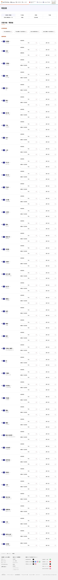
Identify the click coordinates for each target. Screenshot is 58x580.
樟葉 (7, 323)
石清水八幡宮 (9, 348)
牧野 (7, 311)
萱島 (7, 224)
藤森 (7, 422)
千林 (7, 125)
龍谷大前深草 (9, 435)
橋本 (7, 336)
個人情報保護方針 (17, 574)
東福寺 (7, 472)
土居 (7, 150)
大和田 (7, 212)
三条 (7, 522)
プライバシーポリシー (10, 574)
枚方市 (7, 286)
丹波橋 (7, 398)
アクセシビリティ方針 (24, 574)
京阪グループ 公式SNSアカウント (31, 557)
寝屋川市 (8, 237)
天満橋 (7, 63)
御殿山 (7, 299)
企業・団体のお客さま (4, 564)
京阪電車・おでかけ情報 (5, 557)
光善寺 (7, 261)
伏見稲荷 (8, 447)
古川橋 (7, 199)
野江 (7, 88)
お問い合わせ (39, 2)
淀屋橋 (7, 41)
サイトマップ (38, 574)
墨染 (7, 410)
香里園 (7, 249)
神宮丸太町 (8, 534)
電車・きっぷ (3, 559)
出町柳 (7, 544)
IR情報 (14, 564)
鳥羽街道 (8, 460)
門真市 (7, 187)
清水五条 (8, 497)
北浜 (7, 51)
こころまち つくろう (16, 569)
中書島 (7, 373)
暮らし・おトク (3, 562)
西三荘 (7, 175)
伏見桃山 (8, 385)
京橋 (7, 75)
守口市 (7, 162)
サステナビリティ (15, 562)
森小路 (7, 113)
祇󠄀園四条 (8, 509)
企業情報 (14, 559)
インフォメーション (16, 567)
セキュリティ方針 (31, 574)
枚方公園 (8, 274)
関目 (7, 100)
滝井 (7, 137)
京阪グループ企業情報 (16, 557)
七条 (7, 484)
